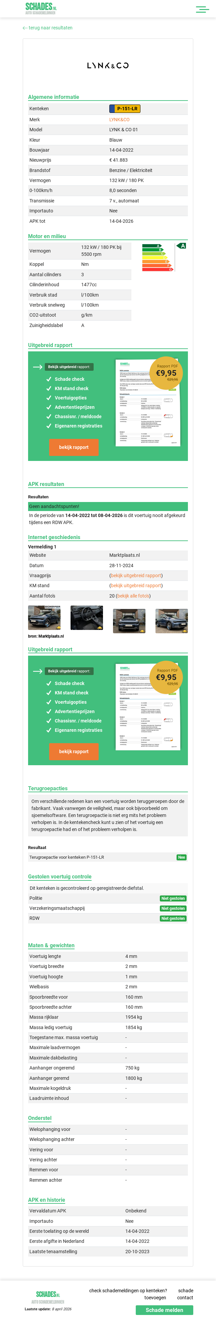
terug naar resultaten (48, 27)
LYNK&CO (119, 119)
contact (185, 1297)
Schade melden (164, 1310)
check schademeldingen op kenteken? (128, 1290)
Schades (41, 8)
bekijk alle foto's (133, 596)
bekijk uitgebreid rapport (136, 575)
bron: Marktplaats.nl (46, 636)
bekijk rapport (74, 447)
